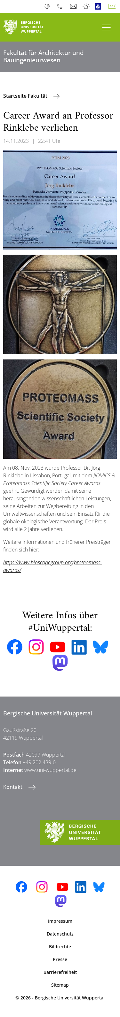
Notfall (87, 6)
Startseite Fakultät (26, 95)
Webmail (74, 6)
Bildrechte (60, 947)
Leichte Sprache (99, 6)
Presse (60, 959)
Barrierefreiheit (60, 972)
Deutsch (113, 6)
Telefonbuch (61, 6)
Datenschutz (60, 934)
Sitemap (60, 985)
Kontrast (48, 6)
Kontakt (13, 786)
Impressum (60, 921)
